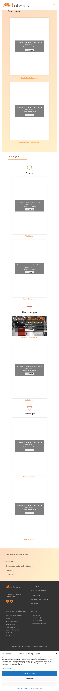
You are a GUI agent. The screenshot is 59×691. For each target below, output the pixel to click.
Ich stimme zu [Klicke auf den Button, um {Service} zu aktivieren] (29, 50)
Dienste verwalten (8, 671)
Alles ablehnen (30, 681)
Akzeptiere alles (29, 676)
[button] (56, 656)
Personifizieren (29, 687)
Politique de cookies (29, 47)
